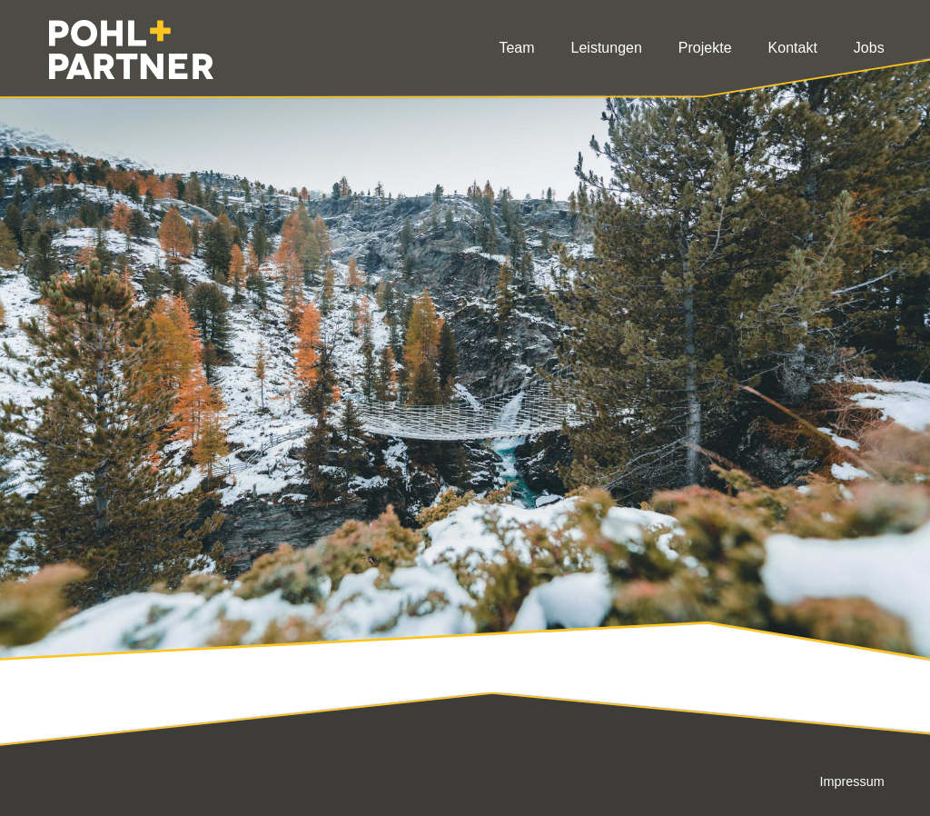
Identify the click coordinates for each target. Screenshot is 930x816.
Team (516, 47)
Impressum (851, 781)
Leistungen (606, 47)
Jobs (869, 47)
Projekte (705, 47)
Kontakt (792, 47)
